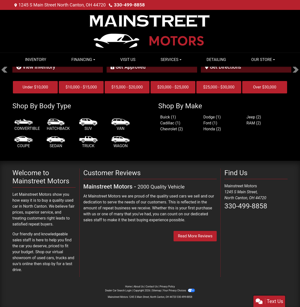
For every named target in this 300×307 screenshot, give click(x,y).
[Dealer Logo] (150, 30)
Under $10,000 (35, 87)
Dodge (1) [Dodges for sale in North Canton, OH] (212, 117)
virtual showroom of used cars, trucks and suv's (43, 258)
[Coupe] (23, 142)
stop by (49, 263)
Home (128, 286)
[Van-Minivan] (120, 125)
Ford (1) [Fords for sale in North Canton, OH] (210, 123)
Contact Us (152, 286)
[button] (4, 70)
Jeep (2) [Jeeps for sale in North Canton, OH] (253, 117)
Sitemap (156, 290)
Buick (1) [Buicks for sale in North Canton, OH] (168, 117)
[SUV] (88, 125)
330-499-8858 (128, 4)
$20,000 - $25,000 (173, 87)
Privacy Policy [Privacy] (167, 286)
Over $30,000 (264, 87)
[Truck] (88, 142)
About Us (139, 286)
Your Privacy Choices (179, 290)
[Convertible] (27, 125)
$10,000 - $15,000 (81, 87)
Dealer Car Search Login (118, 290)
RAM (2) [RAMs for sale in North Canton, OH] (253, 123)
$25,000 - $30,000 (219, 87)
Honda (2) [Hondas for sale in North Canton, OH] (212, 129)
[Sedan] (56, 142)
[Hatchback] (58, 125)
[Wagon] (120, 142)
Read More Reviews (195, 236)
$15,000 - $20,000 (127, 87)
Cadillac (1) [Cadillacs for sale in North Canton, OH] (170, 123)
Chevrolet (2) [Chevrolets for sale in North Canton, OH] (171, 129)
